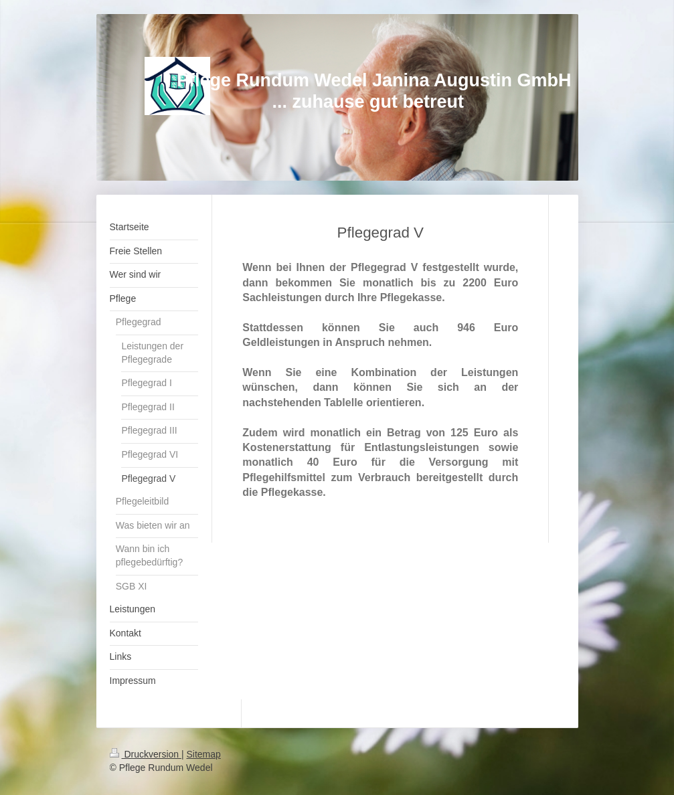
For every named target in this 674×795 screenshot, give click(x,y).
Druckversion (145, 754)
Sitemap (204, 754)
